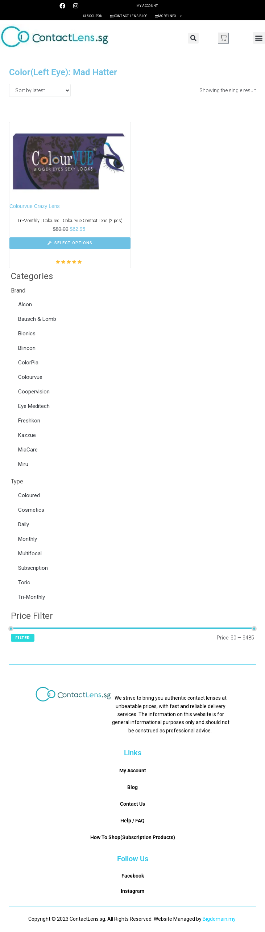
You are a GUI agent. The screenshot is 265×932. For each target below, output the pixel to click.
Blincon (27, 348)
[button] (193, 38)
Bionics (27, 333)
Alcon (25, 304)
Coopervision (34, 391)
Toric (24, 582)
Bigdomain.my (219, 919)
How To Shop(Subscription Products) (132, 837)
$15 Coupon (93, 16)
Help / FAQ (132, 820)
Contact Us (132, 804)
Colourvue (30, 377)
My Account (147, 6)
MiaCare (28, 449)
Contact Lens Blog (129, 16)
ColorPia (28, 362)
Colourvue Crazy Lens (34, 206)
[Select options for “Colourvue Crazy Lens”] (70, 243)
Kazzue (27, 435)
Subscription (33, 568)
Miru (23, 464)
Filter (22, 637)
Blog (132, 787)
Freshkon (29, 420)
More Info (168, 16)
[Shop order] (40, 90)
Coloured (29, 495)
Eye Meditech (34, 406)
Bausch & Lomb (37, 319)
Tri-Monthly (31, 597)
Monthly (27, 539)
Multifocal (30, 553)
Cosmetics (31, 510)
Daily (23, 524)
